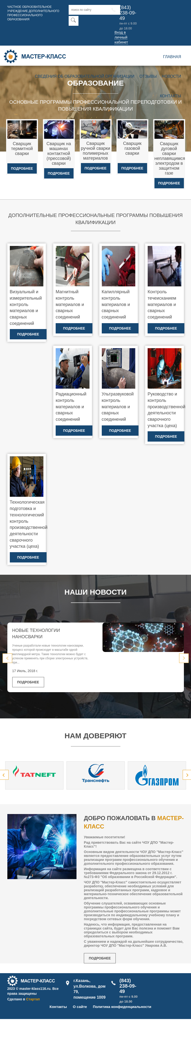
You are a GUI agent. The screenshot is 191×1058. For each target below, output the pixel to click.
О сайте (80, 1007)
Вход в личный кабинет (121, 37)
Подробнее (22, 168)
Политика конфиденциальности (122, 1007)
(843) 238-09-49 (127, 13)
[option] (34, 775)
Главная (172, 57)
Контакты (170, 96)
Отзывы (148, 76)
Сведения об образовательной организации (84, 76)
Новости (171, 76)
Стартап (33, 999)
